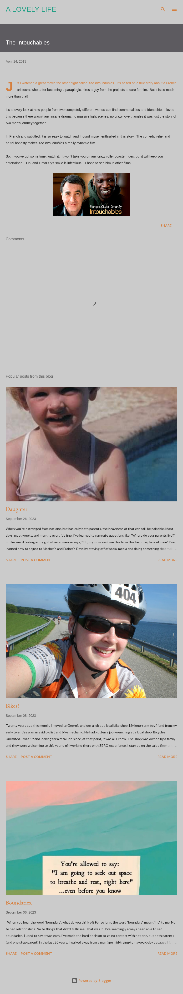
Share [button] (166, 225)
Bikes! (12, 705)
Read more (167, 560)
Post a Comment (36, 560)
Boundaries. (19, 902)
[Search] (163, 8)
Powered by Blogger (91, 980)
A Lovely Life (31, 9)
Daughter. (17, 509)
